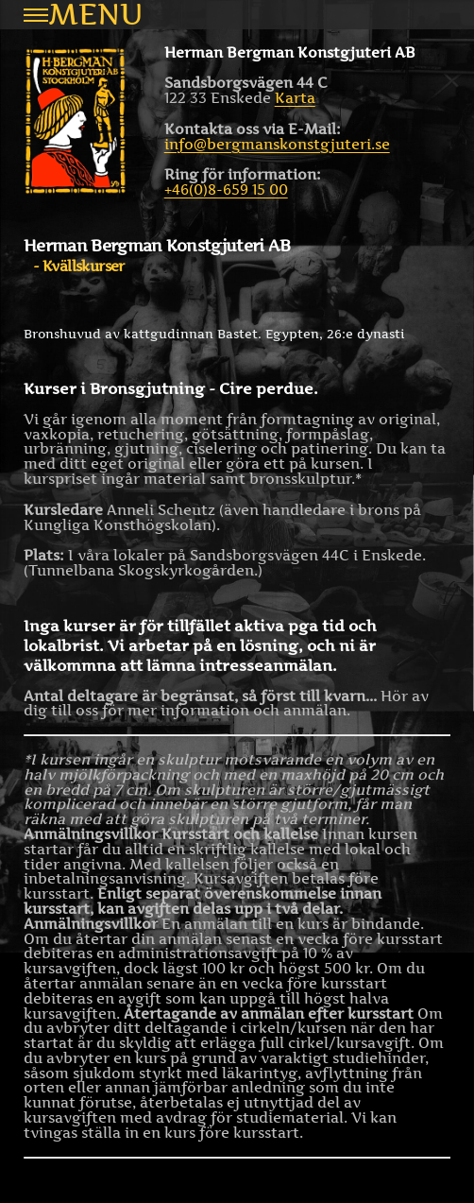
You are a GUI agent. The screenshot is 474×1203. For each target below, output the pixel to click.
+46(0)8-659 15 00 (226, 189)
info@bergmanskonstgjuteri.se (277, 144)
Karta (295, 98)
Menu (83, 14)
